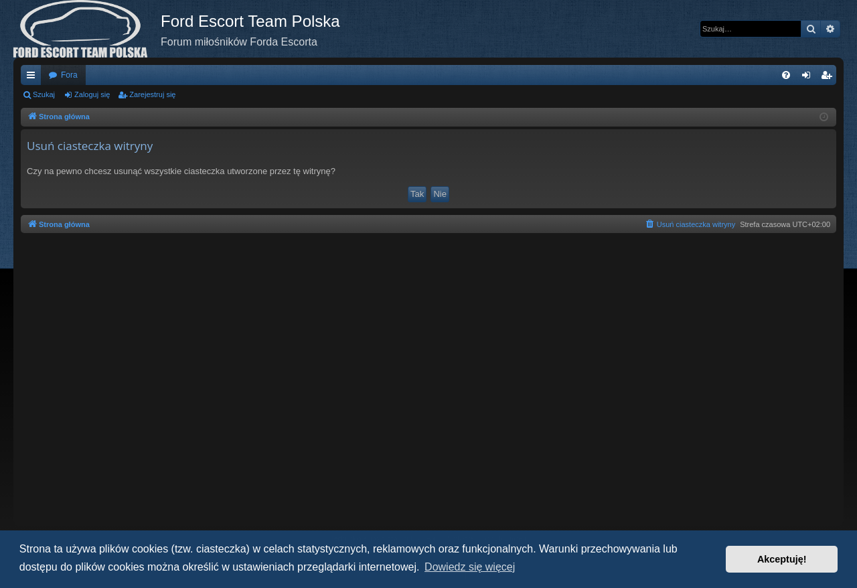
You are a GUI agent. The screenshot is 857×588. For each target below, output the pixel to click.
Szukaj (44, 94)
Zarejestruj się (152, 94)
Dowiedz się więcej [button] (469, 567)
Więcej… (33, 77)
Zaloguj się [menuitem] (809, 77)
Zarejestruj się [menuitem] (829, 77)
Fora (69, 75)
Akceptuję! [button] (782, 559)
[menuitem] (786, 75)
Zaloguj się (92, 94)
